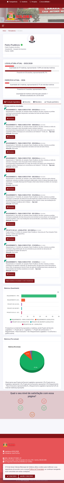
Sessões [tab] (26, 102)
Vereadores (12, 31)
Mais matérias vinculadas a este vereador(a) (19, 281)
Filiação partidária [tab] (52, 102)
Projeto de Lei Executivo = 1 (42, 330)
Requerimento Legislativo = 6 (40, 331)
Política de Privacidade (36, 469)
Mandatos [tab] (37, 102)
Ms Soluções (25, 480)
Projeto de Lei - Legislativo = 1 (24, 330)
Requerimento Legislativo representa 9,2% (43, 386)
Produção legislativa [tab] (12, 102)
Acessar (10, 118)
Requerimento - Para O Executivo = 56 (17, 331)
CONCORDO (12, 476)
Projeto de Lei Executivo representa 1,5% (36, 384)
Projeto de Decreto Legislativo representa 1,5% (31, 382)
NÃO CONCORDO (26, 476)
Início (4, 31)
